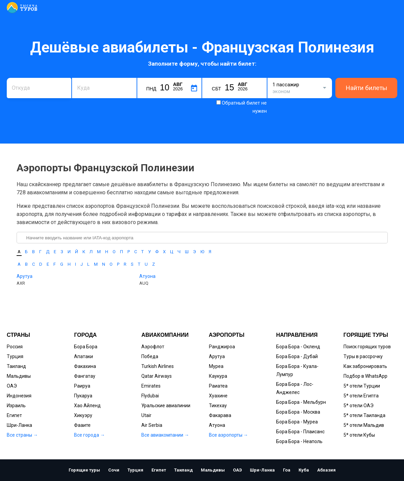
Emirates (151, 386)
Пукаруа (83, 395)
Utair (146, 415)
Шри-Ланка (19, 425)
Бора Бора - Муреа (297, 421)
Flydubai (150, 395)
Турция (15, 356)
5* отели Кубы (359, 435)
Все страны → (22, 435)
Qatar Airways (156, 376)
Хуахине (218, 395)
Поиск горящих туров (367, 346)
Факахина (85, 366)
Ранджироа (222, 346)
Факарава (220, 415)
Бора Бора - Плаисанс (300, 431)
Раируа (82, 386)
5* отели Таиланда (364, 415)
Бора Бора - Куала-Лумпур (297, 370)
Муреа (216, 366)
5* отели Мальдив (363, 425)
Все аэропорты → (228, 435)
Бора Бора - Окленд (298, 346)
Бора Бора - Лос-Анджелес (294, 388)
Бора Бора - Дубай (297, 356)
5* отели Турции (361, 386)
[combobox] (39, 88)
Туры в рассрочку (363, 356)
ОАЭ (12, 386)
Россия (15, 346)
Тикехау (218, 405)
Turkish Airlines (157, 366)
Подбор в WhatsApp (365, 376)
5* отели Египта (361, 395)
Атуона (147, 276)
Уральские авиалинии (165, 405)
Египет (14, 415)
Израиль (16, 405)
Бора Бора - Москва (298, 412)
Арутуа (24, 276)
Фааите (82, 425)
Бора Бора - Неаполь (299, 441)
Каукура (218, 376)
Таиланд (16, 366)
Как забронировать (365, 366)
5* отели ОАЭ (358, 405)
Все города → (89, 435)
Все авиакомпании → (165, 435)
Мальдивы (19, 376)
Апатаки (83, 356)
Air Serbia (151, 425)
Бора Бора (85, 346)
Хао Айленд (87, 405)
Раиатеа (218, 386)
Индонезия (19, 395)
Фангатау (84, 376)
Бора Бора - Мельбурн (301, 402)
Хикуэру (83, 415)
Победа (149, 356)
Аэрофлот (152, 346)
